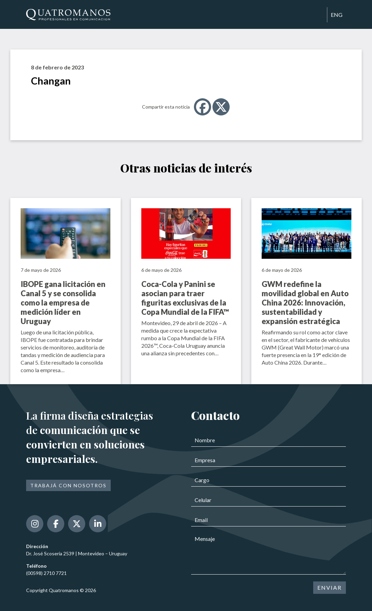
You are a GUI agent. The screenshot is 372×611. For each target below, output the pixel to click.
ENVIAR (329, 587)
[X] (221, 106)
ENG (336, 14)
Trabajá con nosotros (68, 485)
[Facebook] (202, 106)
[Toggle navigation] (318, 15)
